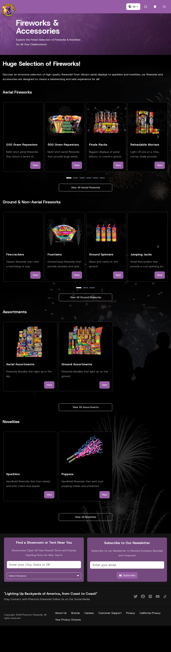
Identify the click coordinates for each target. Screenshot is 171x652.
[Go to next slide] (157, 136)
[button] (133, 6)
